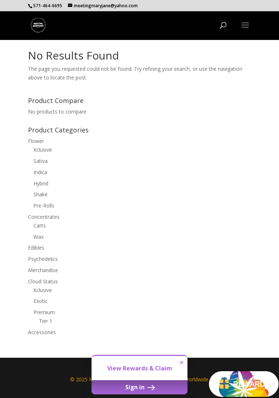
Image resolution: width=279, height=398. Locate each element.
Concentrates (44, 216)
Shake (40, 194)
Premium (44, 312)
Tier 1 (45, 320)
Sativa (40, 160)
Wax (38, 236)
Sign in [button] (139, 387)
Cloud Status (43, 281)
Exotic (40, 301)
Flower (36, 141)
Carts (39, 225)
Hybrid (40, 183)
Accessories (42, 332)
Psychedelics (43, 258)
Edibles (36, 247)
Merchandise (43, 270)
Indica (40, 172)
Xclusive (42, 149)
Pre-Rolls (43, 205)
